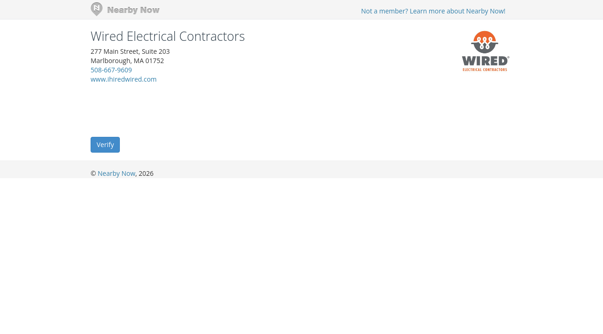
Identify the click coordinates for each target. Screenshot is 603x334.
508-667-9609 (111, 69)
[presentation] (161, 109)
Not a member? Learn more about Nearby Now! (433, 10)
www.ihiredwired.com (124, 79)
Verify (105, 144)
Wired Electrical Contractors (168, 36)
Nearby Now (116, 173)
